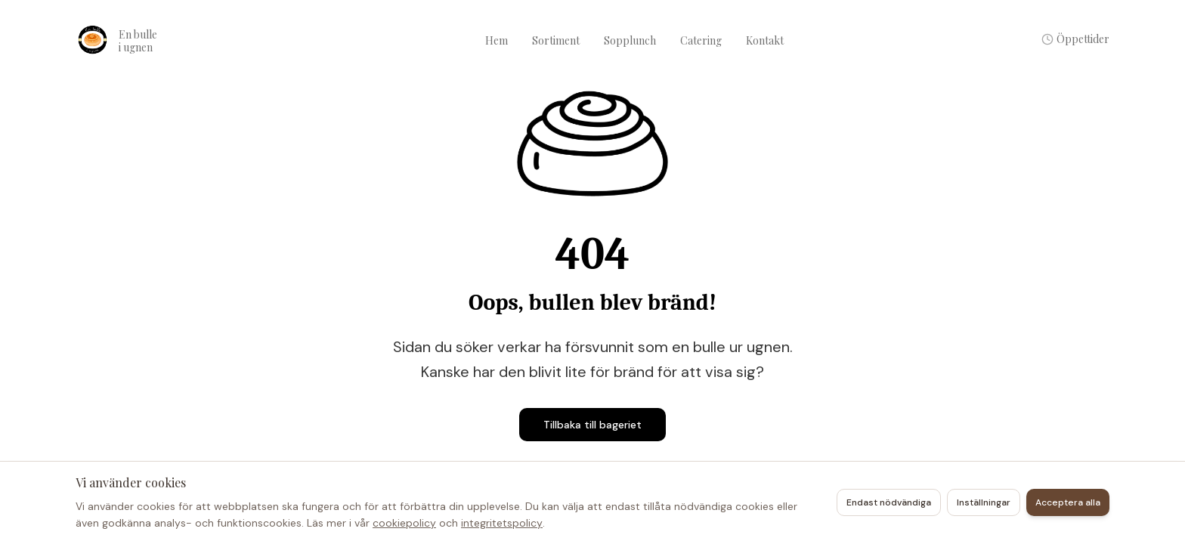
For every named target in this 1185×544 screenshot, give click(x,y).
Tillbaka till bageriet (592, 424)
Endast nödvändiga (888, 502)
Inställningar (983, 502)
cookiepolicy (404, 523)
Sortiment (556, 40)
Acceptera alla (1067, 502)
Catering (701, 40)
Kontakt (765, 40)
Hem (496, 40)
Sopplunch (630, 40)
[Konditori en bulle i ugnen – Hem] (151, 41)
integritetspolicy (502, 523)
